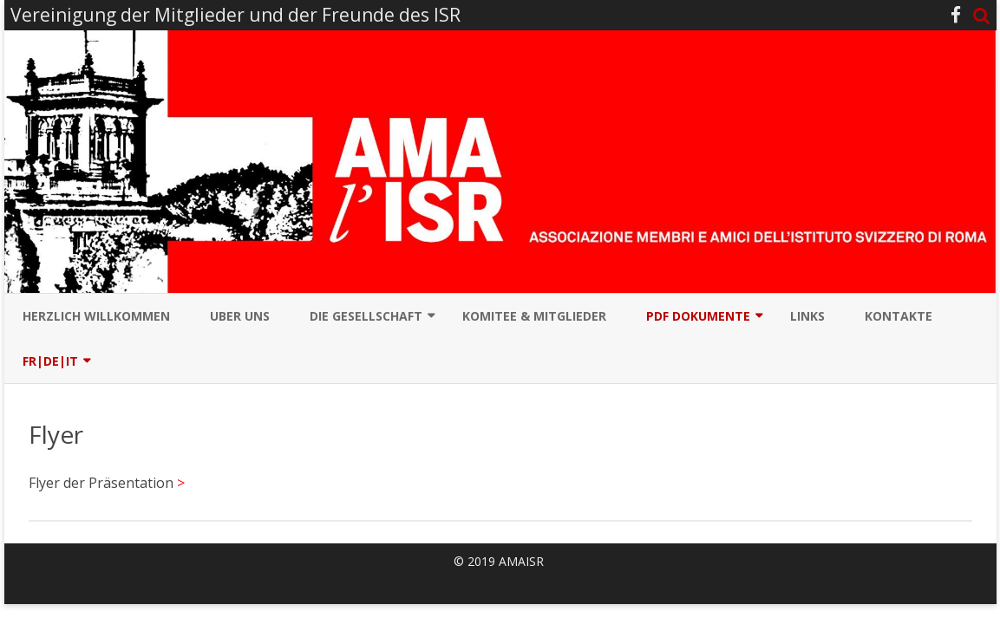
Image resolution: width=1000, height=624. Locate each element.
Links (807, 316)
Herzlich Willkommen (96, 316)
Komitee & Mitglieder (534, 316)
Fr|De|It (50, 361)
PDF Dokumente (698, 316)
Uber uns (240, 316)
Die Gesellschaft (366, 316)
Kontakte (898, 316)
